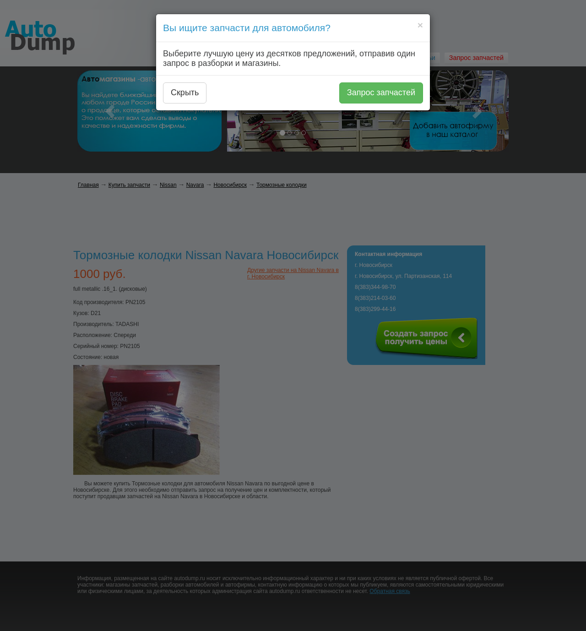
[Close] (420, 25)
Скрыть (185, 92)
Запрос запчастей (381, 92)
